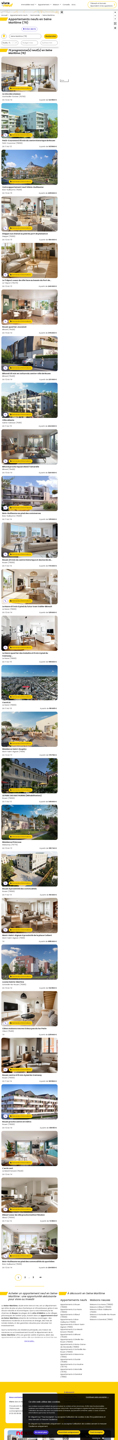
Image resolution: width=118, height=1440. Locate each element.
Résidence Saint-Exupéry (14, 749)
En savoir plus (41, 1432)
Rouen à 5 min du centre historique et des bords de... (27, 560)
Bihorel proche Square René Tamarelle (20, 466)
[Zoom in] (115, 12)
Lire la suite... (29, 1341)
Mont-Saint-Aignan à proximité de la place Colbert (27, 935)
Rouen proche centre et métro (16, 1121)
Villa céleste (8, 420)
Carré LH (6, 702)
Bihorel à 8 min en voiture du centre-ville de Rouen (26, 373)
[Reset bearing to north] (115, 19)
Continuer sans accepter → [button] (97, 1397)
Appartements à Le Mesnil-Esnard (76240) (71, 1330)
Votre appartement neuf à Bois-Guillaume (22, 187)
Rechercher (51, 36)
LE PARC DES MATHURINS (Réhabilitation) (22, 795)
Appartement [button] (44, 4)
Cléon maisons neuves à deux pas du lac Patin (24, 1028)
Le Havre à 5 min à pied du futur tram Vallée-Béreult (27, 606)
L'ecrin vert (7, 1168)
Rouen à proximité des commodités (19, 888)
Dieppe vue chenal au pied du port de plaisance (25, 233)
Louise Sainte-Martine (13, 982)
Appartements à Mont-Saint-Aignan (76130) (72, 1325)
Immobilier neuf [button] (28, 4)
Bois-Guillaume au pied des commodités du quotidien (28, 1261)
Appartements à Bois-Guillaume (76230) (69, 1320)
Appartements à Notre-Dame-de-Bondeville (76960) (73, 1345)
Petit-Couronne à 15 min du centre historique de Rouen (28, 140)
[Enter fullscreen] (115, 23)
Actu (73, 4)
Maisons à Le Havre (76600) (101, 1304)
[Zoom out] (115, 15)
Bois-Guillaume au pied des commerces (21, 513)
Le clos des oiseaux (11, 94)
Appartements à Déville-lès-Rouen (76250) (72, 1340)
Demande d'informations (20, 88)
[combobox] (9, 43)
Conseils (66, 4)
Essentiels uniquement (69, 1432)
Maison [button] (56, 4)
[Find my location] (115, 28)
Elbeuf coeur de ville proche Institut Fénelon (23, 1215)
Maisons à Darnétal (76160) (101, 1319)
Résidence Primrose (11, 842)
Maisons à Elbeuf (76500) (100, 1307)
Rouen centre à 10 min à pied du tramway (22, 1075)
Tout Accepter (96, 1432)
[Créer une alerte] (29, 29)
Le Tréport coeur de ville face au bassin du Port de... (26, 280)
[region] (88, 46)
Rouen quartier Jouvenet (14, 327)
